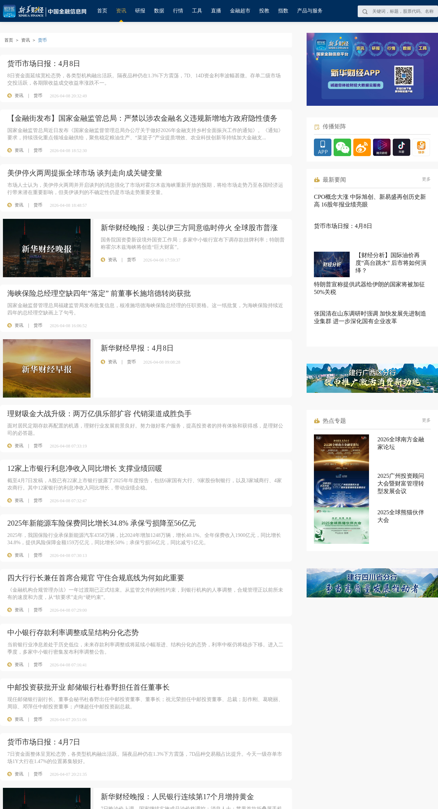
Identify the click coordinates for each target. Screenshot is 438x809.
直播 (216, 10)
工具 (197, 10)
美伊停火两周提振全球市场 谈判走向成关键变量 (84, 173)
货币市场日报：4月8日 (43, 63)
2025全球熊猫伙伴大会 (400, 516)
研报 (140, 10)
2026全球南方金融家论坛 (400, 443)
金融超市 (240, 10)
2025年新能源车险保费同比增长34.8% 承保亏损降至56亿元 (101, 523)
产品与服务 (310, 10)
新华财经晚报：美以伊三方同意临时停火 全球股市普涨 (189, 228)
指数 (283, 10)
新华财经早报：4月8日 (137, 348)
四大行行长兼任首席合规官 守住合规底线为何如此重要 (95, 578)
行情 (178, 10)
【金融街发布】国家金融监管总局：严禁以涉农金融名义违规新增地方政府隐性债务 (142, 118)
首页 (102, 10)
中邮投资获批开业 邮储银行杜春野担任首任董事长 (88, 687)
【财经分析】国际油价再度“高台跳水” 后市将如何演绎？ (391, 263)
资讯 (121, 10)
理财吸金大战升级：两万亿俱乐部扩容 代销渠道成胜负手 (99, 414)
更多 (426, 179)
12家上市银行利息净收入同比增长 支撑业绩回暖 (84, 468)
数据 (159, 10)
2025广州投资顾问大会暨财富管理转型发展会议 (400, 483)
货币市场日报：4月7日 (43, 742)
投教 (264, 10)
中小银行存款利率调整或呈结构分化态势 (73, 632)
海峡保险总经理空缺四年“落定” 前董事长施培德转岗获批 (99, 293)
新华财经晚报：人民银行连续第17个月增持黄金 (177, 797)
